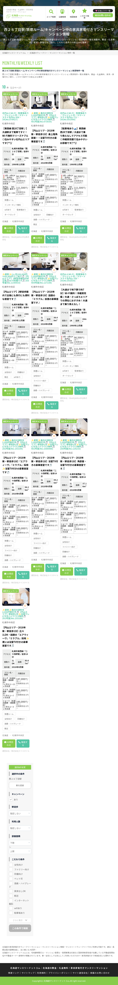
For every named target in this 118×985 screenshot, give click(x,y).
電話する (24, 230)
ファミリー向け (21, 869)
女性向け (18, 864)
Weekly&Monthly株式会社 (15, 238)
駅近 (16, 895)
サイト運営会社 (80, 973)
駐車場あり (19, 912)
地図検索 (73, 16)
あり (16, 799)
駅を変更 (20, 785)
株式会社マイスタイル (49, 246)
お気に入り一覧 (104, 10)
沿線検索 (62, 16)
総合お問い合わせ (103, 15)
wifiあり (18, 908)
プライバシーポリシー (59, 973)
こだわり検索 (84, 17)
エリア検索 (51, 16)
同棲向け (18, 873)
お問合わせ (10, 230)
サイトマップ (28, 973)
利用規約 (41, 973)
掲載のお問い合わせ (100, 973)
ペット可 (18, 878)
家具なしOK (20, 891)
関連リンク (13, 973)
